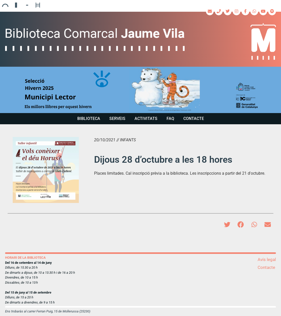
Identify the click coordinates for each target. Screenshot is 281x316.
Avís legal (267, 259)
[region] (140, 90)
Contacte (193, 118)
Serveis (117, 118)
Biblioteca (88, 118)
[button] (140, 90)
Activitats (146, 118)
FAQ (170, 118)
